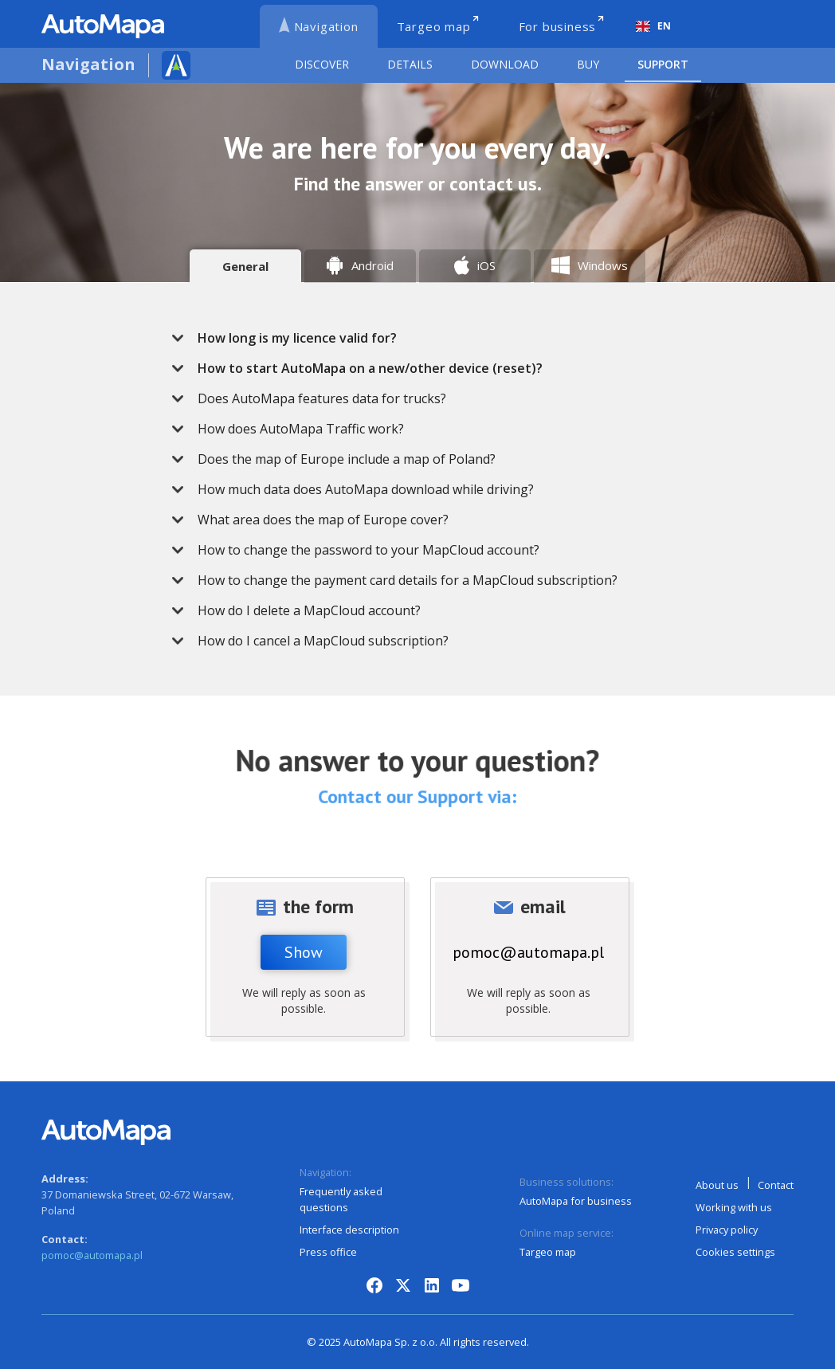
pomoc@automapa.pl (528, 952)
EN (653, 26)
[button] (441, 338)
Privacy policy (727, 1229)
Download (505, 64)
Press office (328, 1252)
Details (410, 64)
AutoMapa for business (575, 1201)
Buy (588, 64)
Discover (322, 64)
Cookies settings (735, 1252)
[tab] (245, 266)
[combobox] (653, 26)
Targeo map (547, 1252)
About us (717, 1185)
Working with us (734, 1207)
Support (662, 64)
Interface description (349, 1229)
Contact (776, 1185)
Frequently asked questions (341, 1199)
